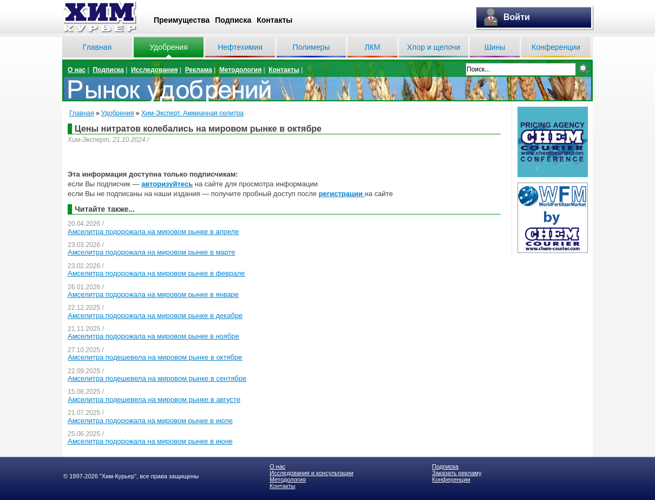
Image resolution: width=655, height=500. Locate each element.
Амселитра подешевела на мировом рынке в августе (154, 399)
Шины (494, 47)
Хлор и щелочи (433, 47)
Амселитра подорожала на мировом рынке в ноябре (153, 336)
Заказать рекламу (456, 473)
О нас (77, 70)
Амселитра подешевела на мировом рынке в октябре (155, 357)
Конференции (556, 47)
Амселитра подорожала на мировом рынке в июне (150, 441)
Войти (516, 17)
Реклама (198, 70)
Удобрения (168, 47)
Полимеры (311, 47)
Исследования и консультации (311, 473)
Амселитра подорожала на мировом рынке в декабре (155, 315)
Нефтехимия (240, 47)
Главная (97, 47)
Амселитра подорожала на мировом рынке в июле (150, 421)
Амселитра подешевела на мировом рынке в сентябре (157, 378)
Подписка (233, 20)
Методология (240, 70)
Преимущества (181, 20)
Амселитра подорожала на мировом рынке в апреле (153, 232)
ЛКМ (372, 47)
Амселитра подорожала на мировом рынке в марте (151, 252)
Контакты (274, 20)
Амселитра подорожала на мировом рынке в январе (153, 294)
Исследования (154, 70)
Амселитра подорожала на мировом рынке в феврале (156, 273)
